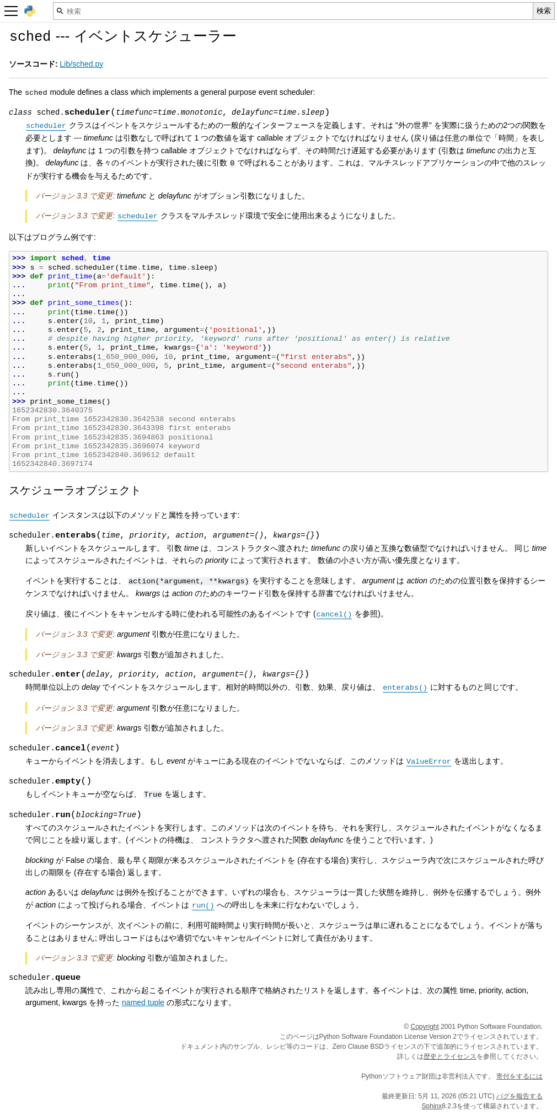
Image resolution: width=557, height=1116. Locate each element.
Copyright (425, 1027)
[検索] (293, 11)
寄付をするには (519, 1076)
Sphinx (432, 1106)
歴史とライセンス (450, 1056)
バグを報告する (519, 1096)
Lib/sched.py (82, 64)
